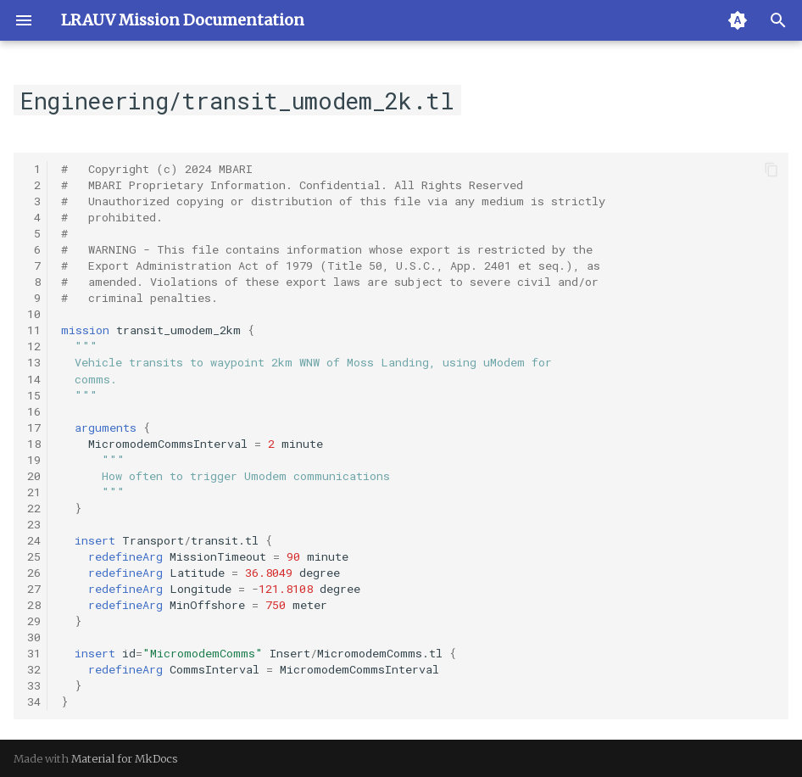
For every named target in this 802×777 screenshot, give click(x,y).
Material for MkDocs (124, 758)
